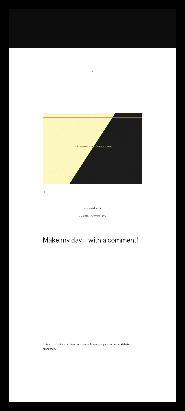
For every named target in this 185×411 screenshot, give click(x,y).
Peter (97, 208)
